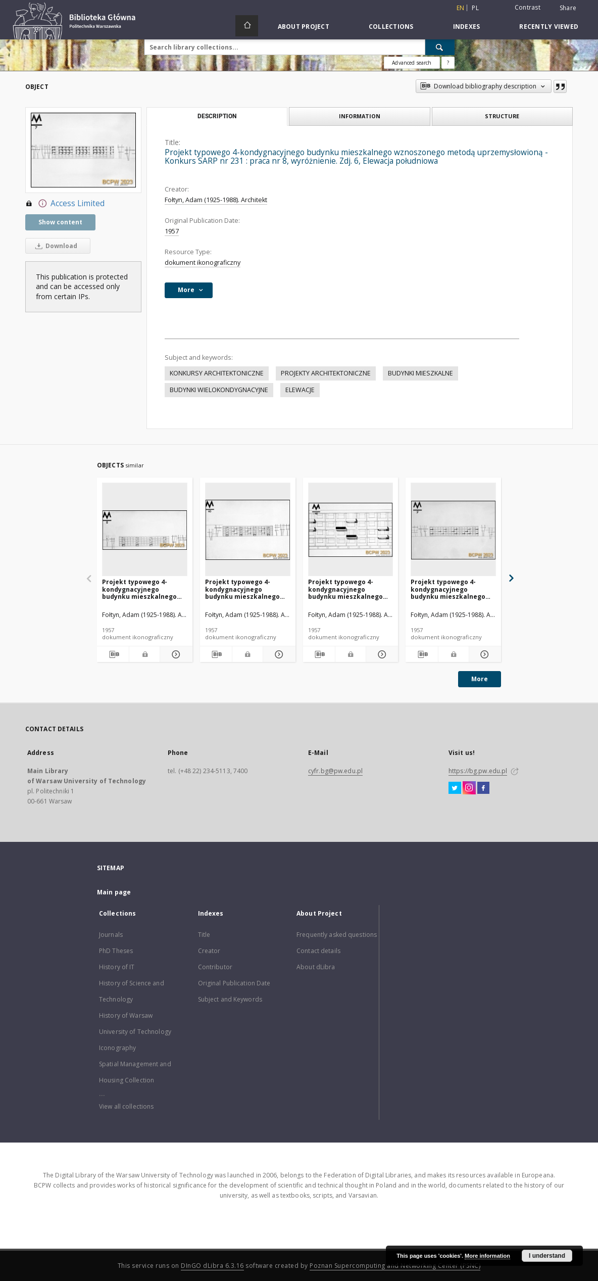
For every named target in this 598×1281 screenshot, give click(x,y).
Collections (391, 26)
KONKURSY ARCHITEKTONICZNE (217, 373)
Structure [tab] (502, 116)
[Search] (440, 47)
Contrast (527, 7)
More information (487, 1256)
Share (568, 8)
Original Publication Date (234, 983)
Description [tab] (216, 116)
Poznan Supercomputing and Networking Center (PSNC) (395, 1265)
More (479, 679)
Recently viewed (548, 26)
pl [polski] (475, 8)
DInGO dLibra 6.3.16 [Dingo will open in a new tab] (212, 1265)
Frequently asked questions (336, 934)
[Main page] (246, 25)
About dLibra (315, 967)
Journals (111, 934)
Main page (114, 892)
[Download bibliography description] (113, 654)
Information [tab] (359, 116)
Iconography (117, 1047)
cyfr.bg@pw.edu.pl (335, 771)
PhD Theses (116, 950)
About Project (303, 26)
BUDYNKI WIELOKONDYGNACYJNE (219, 390)
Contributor (215, 967)
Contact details (318, 950)
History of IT (117, 967)
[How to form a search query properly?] (448, 63)
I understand (547, 1255)
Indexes (466, 26)
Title (204, 934)
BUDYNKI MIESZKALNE (420, 373)
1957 (172, 231)
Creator (209, 950)
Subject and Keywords (230, 999)
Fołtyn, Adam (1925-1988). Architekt (216, 200)
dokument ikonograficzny (202, 262)
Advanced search (411, 62)
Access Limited (65, 203)
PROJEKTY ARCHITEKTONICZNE (326, 373)
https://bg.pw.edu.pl (477, 771)
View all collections (126, 1106)
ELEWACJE (300, 390)
